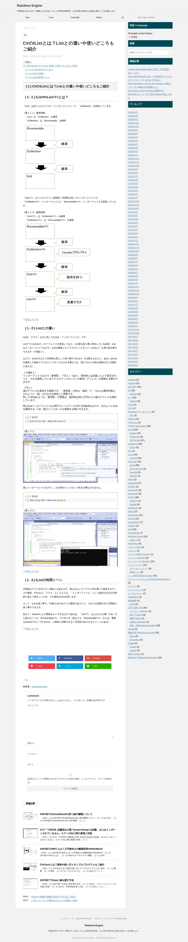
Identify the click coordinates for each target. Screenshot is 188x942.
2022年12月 (133, 158)
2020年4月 (133, 272)
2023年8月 (133, 134)
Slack (130, 511)
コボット (132, 551)
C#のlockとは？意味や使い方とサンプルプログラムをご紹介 (72, 864)
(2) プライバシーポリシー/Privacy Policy (111, 919)
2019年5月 (133, 312)
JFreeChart (135, 437)
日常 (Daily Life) (135, 607)
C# (122, 17)
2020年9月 (133, 255)
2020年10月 (133, 251)
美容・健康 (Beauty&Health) (143, 625)
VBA (130, 529)
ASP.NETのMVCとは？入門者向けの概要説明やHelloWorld (71, 849)
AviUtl (132, 604)
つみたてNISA (134, 547)
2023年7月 (133, 137)
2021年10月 (133, 208)
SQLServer (133, 515)
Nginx (130, 479)
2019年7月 (133, 304)
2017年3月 (133, 358)
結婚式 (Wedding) (138, 622)
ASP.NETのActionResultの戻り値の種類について (66, 814)
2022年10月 (133, 166)
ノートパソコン (135, 565)
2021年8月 (133, 215)
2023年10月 (133, 126)
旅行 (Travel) (135, 615)
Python (99, 17)
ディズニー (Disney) (139, 611)
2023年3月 (133, 151)
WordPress (133, 543)
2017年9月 (133, 337)
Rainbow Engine (29, 5)
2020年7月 (133, 262)
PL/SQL (131, 486)
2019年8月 (133, 301)
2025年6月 (133, 119)
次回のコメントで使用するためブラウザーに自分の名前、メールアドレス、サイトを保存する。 (69, 781)
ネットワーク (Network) (139, 561)
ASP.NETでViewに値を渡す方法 (57, 880)
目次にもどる (32, 319)
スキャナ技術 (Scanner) (139, 554)
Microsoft (132, 461)
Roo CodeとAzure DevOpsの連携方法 (145, 90)
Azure (132, 465)
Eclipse (133, 433)
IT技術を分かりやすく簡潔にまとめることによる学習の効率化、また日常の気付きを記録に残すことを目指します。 (94, 931)
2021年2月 (133, 237)
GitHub (131, 419)
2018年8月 (133, 319)
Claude (133, 647)
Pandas (133, 504)
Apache (131, 383)
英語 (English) (134, 654)
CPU (130, 408)
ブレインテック (135, 590)
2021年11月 (133, 205)
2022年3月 (133, 190)
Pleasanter (133, 490)
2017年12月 (133, 329)
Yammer (133, 476)
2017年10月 (133, 333)
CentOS (133, 458)
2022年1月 (133, 198)
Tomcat (131, 518)
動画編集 (132, 600)
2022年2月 (133, 194)
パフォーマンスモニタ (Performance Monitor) (149, 579)
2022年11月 (133, 162)
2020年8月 (133, 258)
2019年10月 (133, 294)
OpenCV (134, 501)
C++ (130, 397)
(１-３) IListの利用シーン (37, 77)
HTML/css (132, 422)
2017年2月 (133, 361)
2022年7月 (133, 176)
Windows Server (135, 536)
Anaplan (132, 380)
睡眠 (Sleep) (135, 618)
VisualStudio (134, 533)
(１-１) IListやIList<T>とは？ (39, 69)
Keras (132, 636)
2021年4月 (133, 230)
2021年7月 (133, 219)
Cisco (130, 404)
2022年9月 (133, 169)
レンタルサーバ (135, 593)
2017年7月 (133, 344)
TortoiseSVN (134, 522)
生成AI (131, 643)
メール (31, 754)
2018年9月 (133, 315)
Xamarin (133, 394)
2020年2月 (133, 280)
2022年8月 (133, 173)
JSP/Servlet (135, 440)
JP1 (130, 451)
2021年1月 (133, 240)
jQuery (133, 447)
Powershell (133, 494)
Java (27, 17)
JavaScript (133, 444)
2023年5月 (133, 144)
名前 (30, 743)
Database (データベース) (139, 412)
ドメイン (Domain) (136, 558)
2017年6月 (133, 347)
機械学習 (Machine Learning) (141, 632)
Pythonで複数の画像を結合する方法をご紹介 (53, 896)
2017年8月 (133, 340)
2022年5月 (133, 183)
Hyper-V (133, 540)
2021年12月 (133, 201)
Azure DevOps (136, 469)
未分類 (131, 629)
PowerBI (133, 472)
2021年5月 (133, 226)
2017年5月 (133, 351)
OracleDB (75, 17)
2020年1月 (133, 283)
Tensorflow (135, 640)
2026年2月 (133, 112)
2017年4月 (133, 354)
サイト (30, 764)
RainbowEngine (39, 686)
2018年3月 (133, 322)
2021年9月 (133, 212)
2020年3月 (133, 276)
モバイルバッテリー (146, 17)
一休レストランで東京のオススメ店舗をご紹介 (54, 900)
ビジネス (132, 586)
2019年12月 (133, 287)
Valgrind (133, 401)
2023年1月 (133, 155)
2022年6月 (133, 180)
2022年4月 (133, 187)
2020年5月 (133, 269)
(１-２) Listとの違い (35, 73)
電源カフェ (135, 572)
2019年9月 (133, 297)
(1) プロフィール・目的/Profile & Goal (76, 919)
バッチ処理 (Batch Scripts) (140, 575)
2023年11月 (133, 123)
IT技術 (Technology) (137, 426)
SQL (132, 415)
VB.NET (132, 526)
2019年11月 (133, 290)
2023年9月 (133, 130)
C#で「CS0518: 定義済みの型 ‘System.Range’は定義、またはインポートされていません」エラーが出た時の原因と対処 (78, 831)
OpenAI (133, 650)
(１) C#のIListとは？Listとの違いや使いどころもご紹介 (50, 65)
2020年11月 (133, 247)
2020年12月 (133, 244)
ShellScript (133, 508)
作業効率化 (133, 597)
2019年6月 (133, 308)
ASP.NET (132, 387)
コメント (32, 705)
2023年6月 (133, 141)
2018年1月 (133, 326)
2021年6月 (133, 223)
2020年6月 (133, 265)
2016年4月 (133, 365)
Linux (51, 17)
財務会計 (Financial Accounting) (142, 657)
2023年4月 (133, 148)
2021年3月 (133, 233)
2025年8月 (133, 116)
